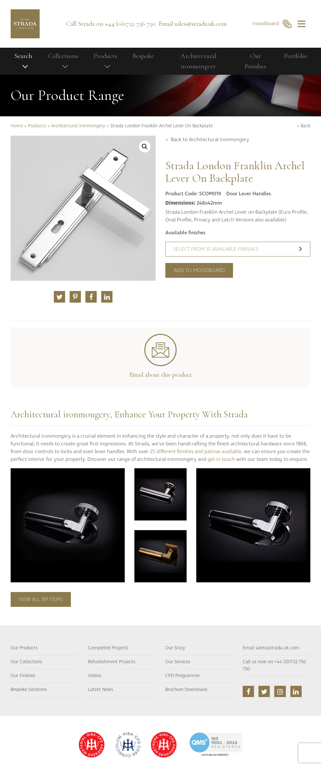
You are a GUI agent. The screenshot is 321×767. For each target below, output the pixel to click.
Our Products (24, 648)
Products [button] (105, 56)
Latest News (100, 689)
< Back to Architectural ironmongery (207, 139)
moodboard (272, 24)
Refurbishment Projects (111, 662)
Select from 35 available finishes (237, 249)
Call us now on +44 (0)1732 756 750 (274, 665)
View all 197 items (41, 599)
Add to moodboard (199, 270)
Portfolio (295, 56)
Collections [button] (63, 56)
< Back (303, 126)
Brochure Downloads (186, 689)
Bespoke (143, 56)
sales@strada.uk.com (201, 24)
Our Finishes (255, 61)
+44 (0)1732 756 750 (130, 24)
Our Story (175, 648)
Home (17, 126)
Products (37, 126)
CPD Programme (182, 676)
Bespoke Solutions (29, 689)
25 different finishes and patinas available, (196, 451)
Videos (94, 676)
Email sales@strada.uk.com (271, 648)
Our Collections (26, 662)
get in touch (221, 459)
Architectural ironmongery (198, 61)
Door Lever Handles (248, 193)
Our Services (177, 662)
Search (23, 56)
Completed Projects (108, 648)
